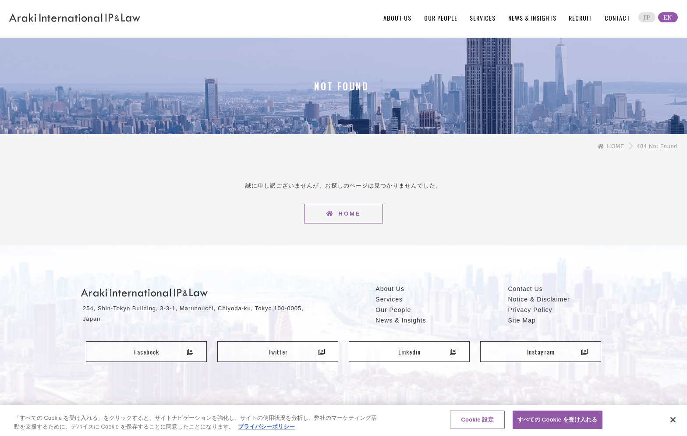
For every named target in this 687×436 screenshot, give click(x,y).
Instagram (557, 351)
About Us (389, 288)
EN (668, 17)
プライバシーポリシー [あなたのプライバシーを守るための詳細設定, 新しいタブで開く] (266, 429)
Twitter (296, 351)
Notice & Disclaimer (539, 299)
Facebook (164, 351)
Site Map (521, 320)
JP (647, 17)
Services (389, 299)
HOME (611, 146)
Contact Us (525, 288)
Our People (393, 309)
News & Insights (400, 320)
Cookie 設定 (477, 423)
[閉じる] (673, 422)
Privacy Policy (530, 309)
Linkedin (427, 351)
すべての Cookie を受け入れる (557, 423)
